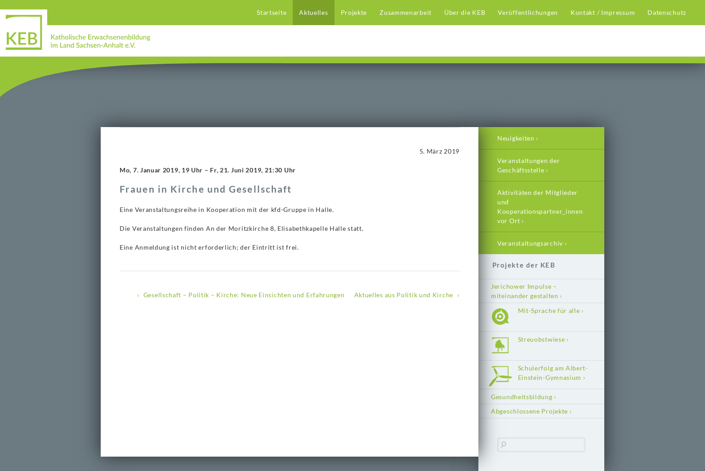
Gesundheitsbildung (522, 397)
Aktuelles (313, 12)
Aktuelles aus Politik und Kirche (403, 295)
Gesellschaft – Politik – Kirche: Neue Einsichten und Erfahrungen (244, 295)
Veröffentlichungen (528, 12)
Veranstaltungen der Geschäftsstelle (528, 165)
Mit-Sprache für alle (549, 310)
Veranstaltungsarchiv (530, 243)
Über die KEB (464, 12)
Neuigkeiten (516, 138)
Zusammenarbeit (405, 12)
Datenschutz (666, 12)
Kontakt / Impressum (603, 12)
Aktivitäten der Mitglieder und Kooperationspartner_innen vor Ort (540, 206)
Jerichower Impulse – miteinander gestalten (524, 290)
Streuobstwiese (541, 339)
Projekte (354, 12)
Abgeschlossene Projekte (529, 411)
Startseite (271, 12)
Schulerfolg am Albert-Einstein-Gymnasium (553, 372)
